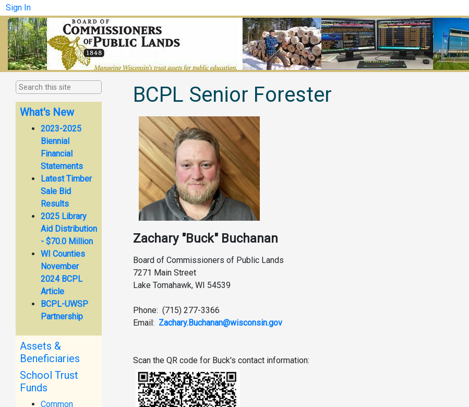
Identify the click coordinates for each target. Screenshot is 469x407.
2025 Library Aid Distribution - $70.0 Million (69, 228)
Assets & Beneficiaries (50, 352)
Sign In (18, 8)
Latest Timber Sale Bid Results (66, 191)
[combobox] (71, 87)
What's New (47, 112)
